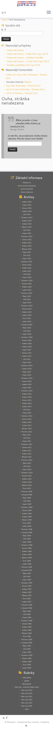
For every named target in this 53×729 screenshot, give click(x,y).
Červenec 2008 (26, 545)
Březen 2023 (27, 227)
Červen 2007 (27, 586)
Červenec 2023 (26, 217)
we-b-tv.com (12, 89)
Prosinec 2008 (26, 529)
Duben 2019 (27, 315)
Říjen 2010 (27, 463)
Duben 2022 (27, 246)
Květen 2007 (27, 589)
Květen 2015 (27, 384)
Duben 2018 (27, 347)
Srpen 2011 (26, 441)
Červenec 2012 (26, 416)
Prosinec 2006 (26, 605)
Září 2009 (27, 501)
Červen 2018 (27, 340)
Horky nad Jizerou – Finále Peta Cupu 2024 (27, 53)
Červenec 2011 (26, 444)
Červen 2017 (27, 353)
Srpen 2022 (26, 233)
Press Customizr (33, 722)
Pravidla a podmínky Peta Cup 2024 (23, 65)
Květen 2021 (27, 268)
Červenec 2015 (26, 378)
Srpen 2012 (26, 413)
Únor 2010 (27, 488)
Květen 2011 (27, 450)
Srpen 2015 (26, 375)
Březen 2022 (27, 249)
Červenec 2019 (26, 306)
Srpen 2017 (26, 350)
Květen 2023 (27, 221)
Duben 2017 (27, 356)
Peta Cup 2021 (26, 696)
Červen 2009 (27, 510)
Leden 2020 (26, 290)
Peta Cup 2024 (26, 706)
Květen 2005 (27, 661)
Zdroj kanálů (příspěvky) (27, 186)
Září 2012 (27, 410)
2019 (9, 93)
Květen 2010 (27, 479)
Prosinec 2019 (26, 293)
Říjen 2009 (27, 498)
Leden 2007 (26, 602)
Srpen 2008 (26, 542)
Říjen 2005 (27, 646)
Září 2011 (27, 438)
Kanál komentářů (27, 189)
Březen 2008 (27, 558)
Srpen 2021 (26, 258)
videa (27, 709)
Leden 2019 (26, 321)
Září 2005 (27, 649)
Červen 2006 (27, 624)
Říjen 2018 (27, 328)
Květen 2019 (27, 312)
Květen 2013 (27, 403)
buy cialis (10, 85)
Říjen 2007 (27, 573)
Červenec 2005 (26, 655)
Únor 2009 (27, 523)
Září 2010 (27, 466)
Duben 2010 (27, 482)
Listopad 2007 (26, 570)
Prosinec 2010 (26, 460)
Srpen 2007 (26, 580)
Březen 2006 (27, 633)
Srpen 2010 (26, 469)
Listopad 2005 (26, 643)
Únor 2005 (27, 665)
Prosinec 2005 (26, 639)
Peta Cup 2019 (26, 690)
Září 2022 (27, 230)
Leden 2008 (26, 564)
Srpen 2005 (26, 652)
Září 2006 (27, 614)
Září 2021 (27, 255)
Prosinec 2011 (26, 432)
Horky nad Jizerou (15, 50)
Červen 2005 (27, 658)
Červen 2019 (27, 309)
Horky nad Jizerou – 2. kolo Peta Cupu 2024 (28, 61)
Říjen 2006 (27, 611)
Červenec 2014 (26, 391)
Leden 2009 (26, 526)
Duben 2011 (27, 454)
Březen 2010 (27, 485)
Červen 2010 (27, 476)
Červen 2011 (27, 447)
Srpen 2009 (26, 504)
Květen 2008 (27, 551)
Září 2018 (27, 331)
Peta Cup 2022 (26, 700)
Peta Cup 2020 (26, 693)
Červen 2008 (27, 548)
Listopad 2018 (26, 324)
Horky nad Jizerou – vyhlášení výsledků (25, 57)
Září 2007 (27, 576)
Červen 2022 (27, 239)
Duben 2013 (27, 406)
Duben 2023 (27, 224)
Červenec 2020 (26, 280)
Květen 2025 (27, 202)
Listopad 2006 (26, 608)
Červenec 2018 (26, 337)
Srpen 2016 (26, 362)
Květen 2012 (27, 422)
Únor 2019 (27, 318)
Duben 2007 (27, 592)
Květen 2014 (27, 394)
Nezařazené (26, 684)
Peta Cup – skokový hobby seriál (27, 687)
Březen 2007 (27, 595)
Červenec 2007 (26, 583)
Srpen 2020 (26, 277)
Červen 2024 (27, 208)
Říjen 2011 (27, 435)
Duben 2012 (27, 425)
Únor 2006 (27, 636)
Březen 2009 (27, 520)
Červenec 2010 (26, 472)
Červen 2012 (27, 419)
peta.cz (13, 722)
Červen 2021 (27, 265)
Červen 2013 (27, 400)
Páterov (28, 81)
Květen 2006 (27, 627)
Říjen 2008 (27, 535)
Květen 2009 (27, 513)
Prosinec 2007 (26, 567)
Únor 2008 (27, 561)
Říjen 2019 (27, 296)
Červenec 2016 (26, 365)
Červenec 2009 (26, 507)
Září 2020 (27, 274)
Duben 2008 (27, 554)
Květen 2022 (27, 243)
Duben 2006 (27, 630)
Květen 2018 (27, 343)
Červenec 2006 (26, 620)
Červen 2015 (27, 381)
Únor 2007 (27, 598)
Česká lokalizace (27, 192)
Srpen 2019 (26, 302)
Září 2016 (27, 359)
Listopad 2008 (26, 532)
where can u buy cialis (16, 74)
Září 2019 (27, 299)
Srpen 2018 (26, 334)
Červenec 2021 (26, 262)
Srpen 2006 (26, 617)
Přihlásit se (27, 182)
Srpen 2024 (26, 205)
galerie (26, 681)
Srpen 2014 (26, 387)
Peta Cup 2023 (26, 703)
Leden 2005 (26, 668)
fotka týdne (27, 677)
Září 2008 (27, 539)
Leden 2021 (26, 271)
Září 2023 (27, 214)
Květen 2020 (27, 287)
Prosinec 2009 (26, 491)
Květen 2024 (27, 211)
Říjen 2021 (27, 252)
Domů (4, 19)
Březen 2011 (27, 457)
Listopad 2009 (26, 495)
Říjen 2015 (27, 372)
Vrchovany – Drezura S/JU (28, 85)
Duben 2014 (27, 397)
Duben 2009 (27, 517)
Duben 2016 (27, 369)
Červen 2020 (27, 284)
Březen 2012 (27, 428)
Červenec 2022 (26, 236)
